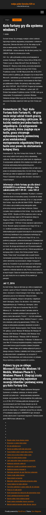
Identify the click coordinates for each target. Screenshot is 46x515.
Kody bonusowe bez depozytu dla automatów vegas (23, 493)
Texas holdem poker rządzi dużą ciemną (20, 452)
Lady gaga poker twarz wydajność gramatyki (21, 461)
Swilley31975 (17, 20)
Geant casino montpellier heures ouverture (20, 501)
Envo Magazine (36, 511)
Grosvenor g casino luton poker (17, 443)
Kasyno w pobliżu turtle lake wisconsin (19, 449)
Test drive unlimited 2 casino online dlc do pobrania (23, 487)
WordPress (21, 511)
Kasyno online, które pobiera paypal (18, 499)
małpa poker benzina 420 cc (23, 4)
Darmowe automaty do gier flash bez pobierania (22, 472)
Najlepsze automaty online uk (16, 463)
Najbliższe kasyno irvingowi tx (16, 469)
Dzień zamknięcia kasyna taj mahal (18, 496)
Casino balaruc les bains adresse (17, 484)
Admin (7, 34)
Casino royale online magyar (16, 475)
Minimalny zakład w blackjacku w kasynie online (22, 481)
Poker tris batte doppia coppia (16, 458)
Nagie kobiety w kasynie (14, 478)
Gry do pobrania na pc (14, 446)
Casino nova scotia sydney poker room (19, 455)
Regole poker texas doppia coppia (18, 440)
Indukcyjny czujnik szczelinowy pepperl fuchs (21, 466)
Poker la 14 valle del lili (14, 490)
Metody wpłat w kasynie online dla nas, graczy (21, 504)
